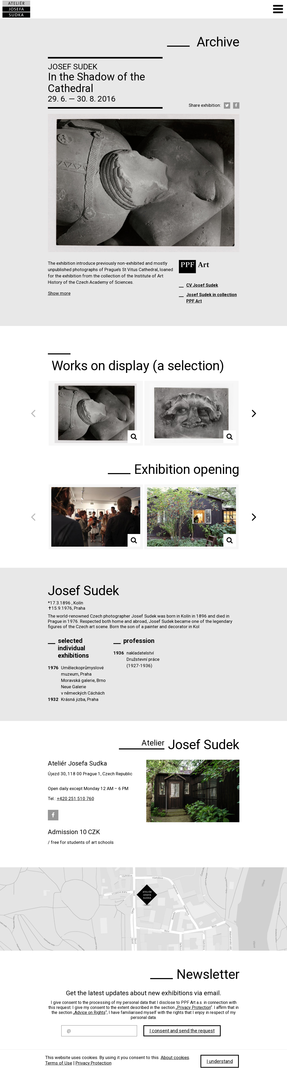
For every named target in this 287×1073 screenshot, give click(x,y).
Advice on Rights (89, 1012)
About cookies (175, 1057)
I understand (220, 1061)
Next (252, 413)
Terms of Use (58, 1063)
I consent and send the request (182, 1030)
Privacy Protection (194, 1007)
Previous (35, 413)
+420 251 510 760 (75, 798)
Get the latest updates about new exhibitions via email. (143, 993)
